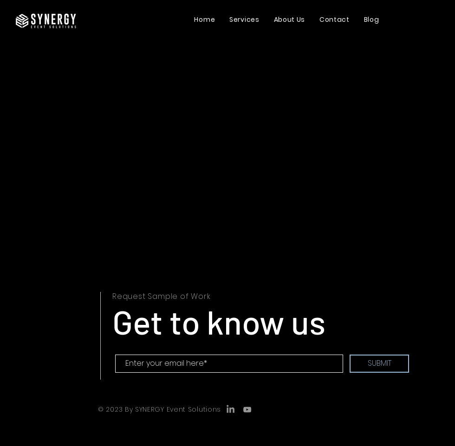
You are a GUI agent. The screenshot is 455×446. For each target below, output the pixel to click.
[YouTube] (247, 409)
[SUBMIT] (379, 364)
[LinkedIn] (230, 409)
